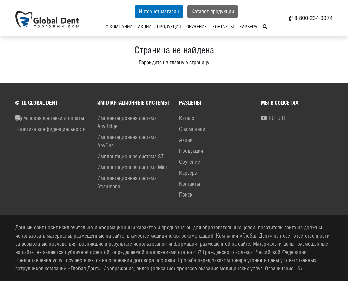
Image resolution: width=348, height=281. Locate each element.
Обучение (196, 26)
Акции (144, 26)
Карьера (248, 26)
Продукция (169, 26)
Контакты (223, 26)
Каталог (188, 118)
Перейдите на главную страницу (174, 62)
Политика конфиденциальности (50, 129)
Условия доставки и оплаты (49, 118)
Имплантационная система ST (130, 156)
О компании (119, 26)
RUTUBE (273, 118)
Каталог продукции (212, 11)
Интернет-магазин (159, 11)
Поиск (185, 194)
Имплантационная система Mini (132, 167)
